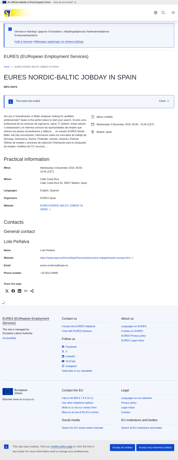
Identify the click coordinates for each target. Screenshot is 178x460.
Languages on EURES (134, 326)
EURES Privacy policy (133, 335)
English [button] (156, 12)
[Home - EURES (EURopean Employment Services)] (19, 12)
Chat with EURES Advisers (77, 331)
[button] (6, 290)
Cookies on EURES (132, 331)
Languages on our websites (136, 398)
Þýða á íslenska (23, 41)
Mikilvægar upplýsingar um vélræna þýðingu (58, 41)
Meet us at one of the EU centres (80, 412)
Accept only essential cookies (155, 447)
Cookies (125, 412)
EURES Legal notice (132, 340)
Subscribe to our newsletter (77, 371)
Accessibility (9, 338)
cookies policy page (62, 446)
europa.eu (28, 399)
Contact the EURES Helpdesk (78, 326)
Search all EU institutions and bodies (141, 427)
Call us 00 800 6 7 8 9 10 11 (77, 398)
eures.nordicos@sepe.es (54, 265)
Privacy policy (129, 402)
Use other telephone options (77, 402)
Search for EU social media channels (82, 427)
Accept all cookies (122, 447)
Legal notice (128, 407)
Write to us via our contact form (79, 407)
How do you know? (64, 2)
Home (7, 66)
